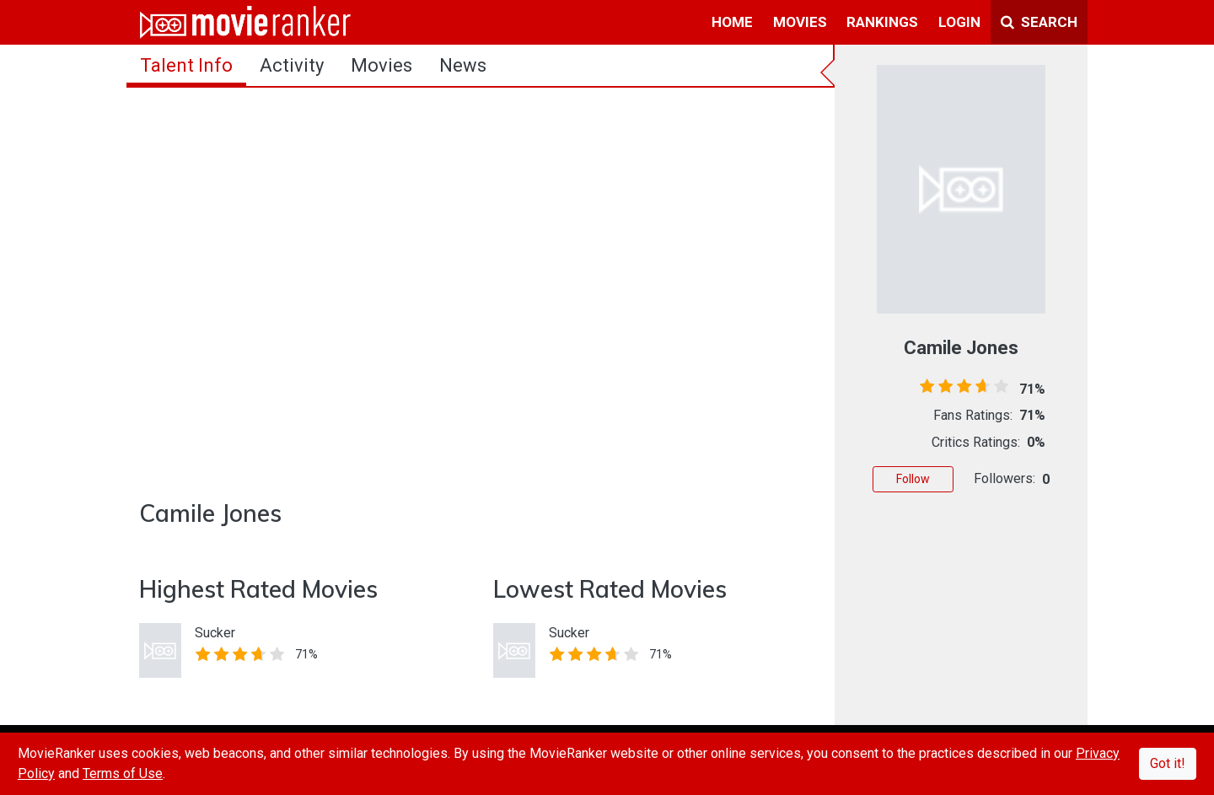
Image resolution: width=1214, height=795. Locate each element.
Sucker (215, 633)
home (732, 21)
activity (292, 65)
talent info (186, 65)
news (462, 65)
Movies (381, 65)
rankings (882, 21)
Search (1039, 21)
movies (800, 21)
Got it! (1167, 763)
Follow (913, 479)
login (959, 21)
